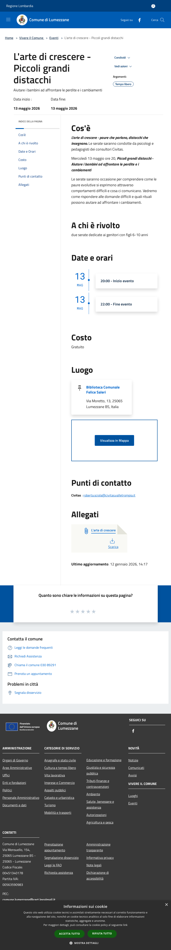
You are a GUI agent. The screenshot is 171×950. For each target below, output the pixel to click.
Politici (7, 790)
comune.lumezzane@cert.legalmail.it (28, 899)
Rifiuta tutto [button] (102, 933)
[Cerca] (162, 19)
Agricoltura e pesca (99, 822)
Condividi (122, 57)
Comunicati (136, 767)
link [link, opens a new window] (125, 925)
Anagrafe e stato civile (60, 760)
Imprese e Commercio (59, 782)
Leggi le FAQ (53, 865)
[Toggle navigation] (8, 19)
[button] (86, 943)
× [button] (166, 904)
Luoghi (133, 795)
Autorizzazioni (96, 814)
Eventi (53, 37)
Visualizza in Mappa (114, 440)
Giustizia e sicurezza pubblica (100, 770)
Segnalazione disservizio (61, 857)
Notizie (133, 760)
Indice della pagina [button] (30, 121)
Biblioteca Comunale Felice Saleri (103, 389)
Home (9, 37)
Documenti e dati (14, 805)
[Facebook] (138, 20)
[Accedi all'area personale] (153, 6)
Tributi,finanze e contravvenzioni (97, 783)
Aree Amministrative (17, 767)
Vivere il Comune (31, 37)
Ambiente (93, 794)
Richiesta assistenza (58, 872)
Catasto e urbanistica (59, 797)
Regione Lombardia (19, 5)
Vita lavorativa (54, 775)
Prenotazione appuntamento (54, 847)
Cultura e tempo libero (60, 767)
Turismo (50, 805)
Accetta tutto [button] (69, 933)
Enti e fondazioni (14, 782)
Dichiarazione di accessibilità (97, 875)
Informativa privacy (100, 857)
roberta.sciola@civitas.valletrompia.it (109, 495)
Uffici (6, 775)
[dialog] (85, 925)
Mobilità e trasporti (57, 812)
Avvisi (132, 775)
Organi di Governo (15, 760)
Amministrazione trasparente (98, 847)
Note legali (94, 865)
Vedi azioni (123, 66)
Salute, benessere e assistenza (100, 804)
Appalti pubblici (55, 790)
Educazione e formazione (103, 760)
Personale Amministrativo (20, 797)
